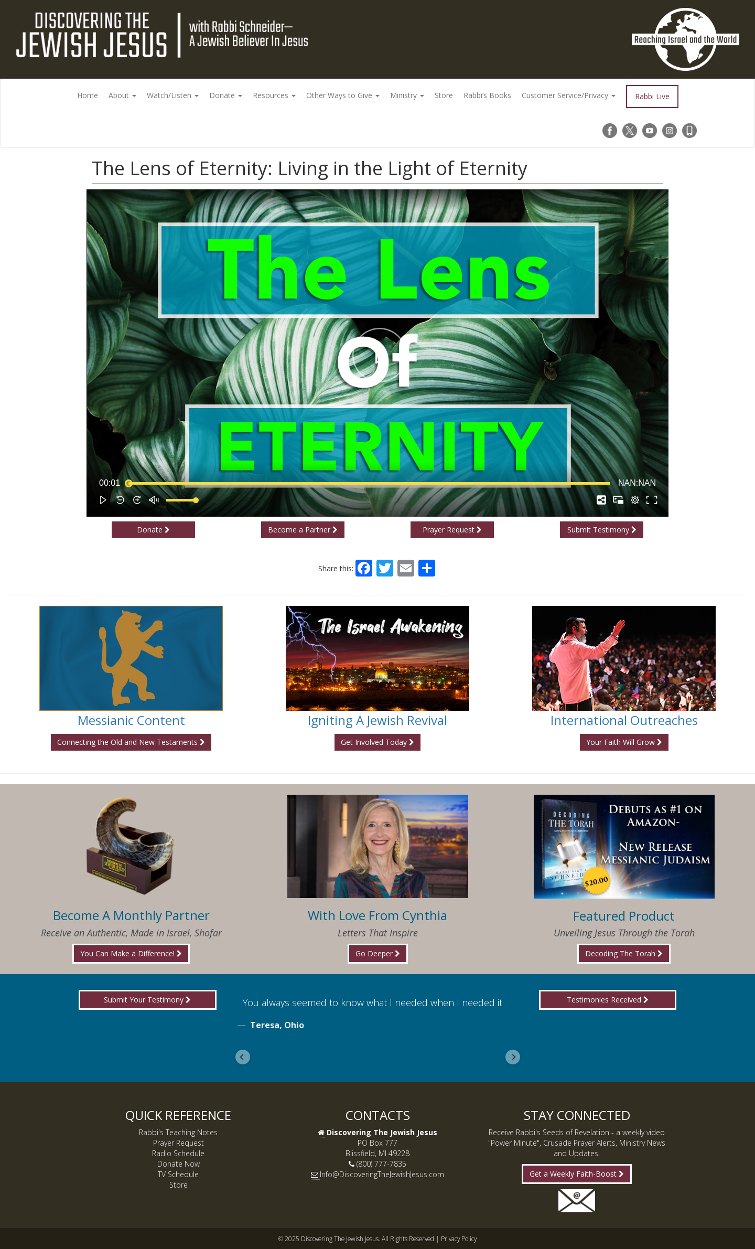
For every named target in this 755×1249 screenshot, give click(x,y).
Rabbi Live (652, 96)
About (122, 95)
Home (87, 95)
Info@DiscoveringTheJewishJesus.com (382, 1174)
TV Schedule (178, 1174)
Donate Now (178, 1164)
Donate (225, 95)
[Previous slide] (242, 1057)
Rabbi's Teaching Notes (178, 1132)
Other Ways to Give (343, 95)
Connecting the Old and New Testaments (131, 742)
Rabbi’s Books (487, 95)
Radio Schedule (178, 1153)
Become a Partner (303, 530)
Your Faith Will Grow (624, 742)
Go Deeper (377, 953)
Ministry (407, 95)
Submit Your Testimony (147, 1000)
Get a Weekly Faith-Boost (577, 1174)
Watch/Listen (173, 95)
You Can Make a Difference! (131, 953)
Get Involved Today (377, 742)
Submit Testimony (602, 530)
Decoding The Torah (624, 953)
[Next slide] (512, 1057)
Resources (274, 95)
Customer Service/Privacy (569, 95)
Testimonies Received (608, 1000)
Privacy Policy (459, 1238)
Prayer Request (452, 530)
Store (444, 95)
